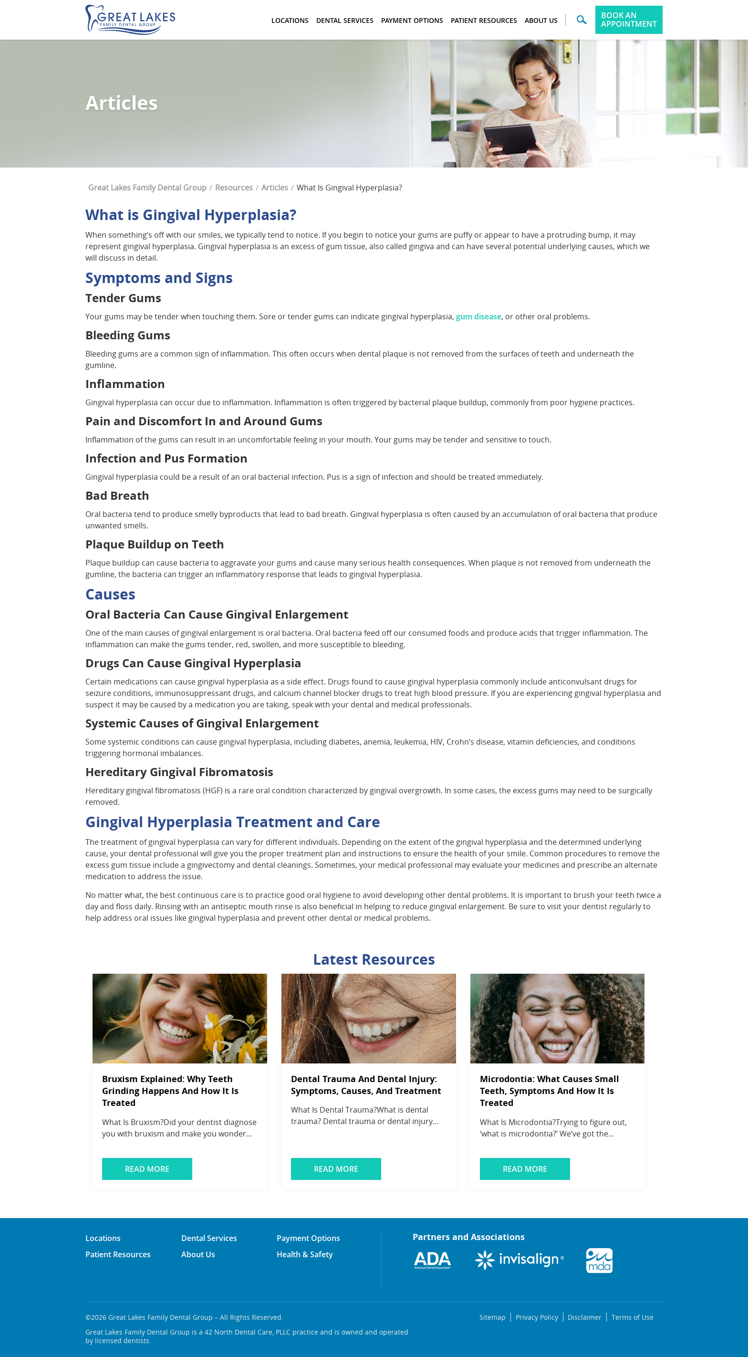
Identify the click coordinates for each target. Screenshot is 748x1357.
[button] (581, 23)
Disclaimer (584, 1317)
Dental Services (345, 20)
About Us (541, 20)
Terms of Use (632, 1317)
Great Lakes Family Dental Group (147, 187)
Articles (274, 187)
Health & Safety (305, 1254)
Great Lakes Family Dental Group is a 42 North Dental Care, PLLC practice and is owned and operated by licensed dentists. (246, 1336)
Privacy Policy (536, 1317)
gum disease (478, 316)
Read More (148, 1169)
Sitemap (491, 1317)
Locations (290, 20)
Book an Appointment (629, 19)
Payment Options (412, 20)
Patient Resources (484, 20)
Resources (234, 187)
